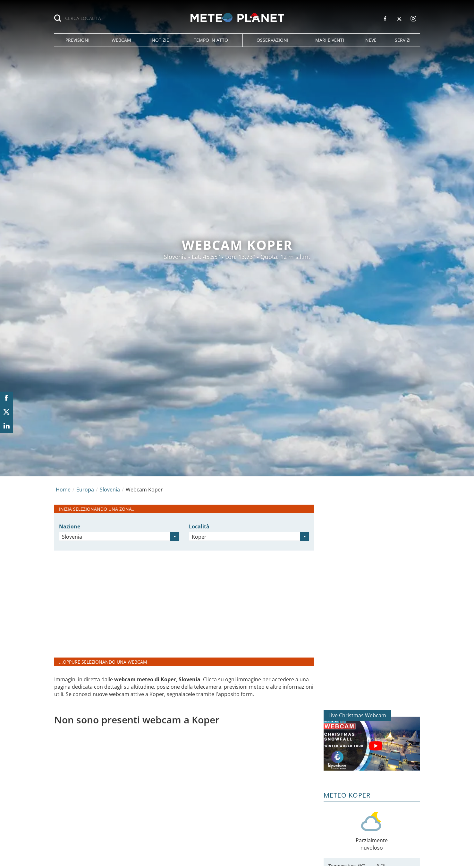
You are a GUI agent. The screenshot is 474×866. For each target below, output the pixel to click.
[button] (77, 40)
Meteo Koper (347, 795)
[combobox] (119, 536)
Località (199, 526)
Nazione (69, 526)
